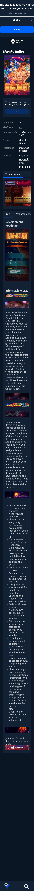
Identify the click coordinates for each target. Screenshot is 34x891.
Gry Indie (24, 155)
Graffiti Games (23, 141)
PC (20, 127)
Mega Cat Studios (24, 149)
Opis (7, 214)
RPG (21, 163)
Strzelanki (24, 166)
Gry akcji (23, 159)
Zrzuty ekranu (12, 174)
